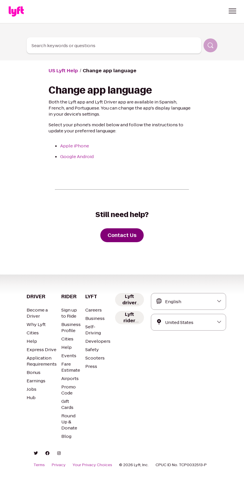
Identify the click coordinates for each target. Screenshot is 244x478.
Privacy (59, 465)
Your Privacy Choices (92, 465)
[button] (232, 11)
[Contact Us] (122, 235)
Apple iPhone (74, 146)
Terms (39, 465)
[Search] (210, 45)
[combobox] (114, 45)
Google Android (77, 156)
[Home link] (16, 11)
